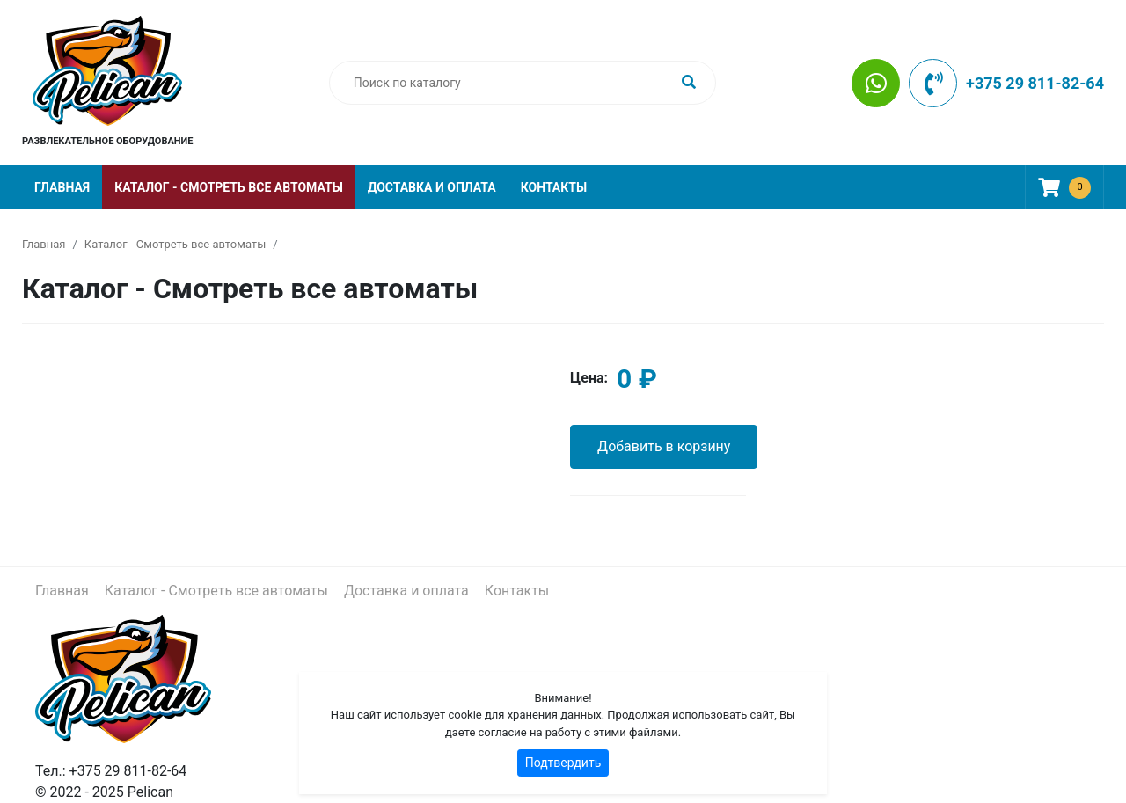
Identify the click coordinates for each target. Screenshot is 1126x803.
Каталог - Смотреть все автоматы (228, 187)
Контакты (554, 187)
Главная (62, 187)
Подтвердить (563, 763)
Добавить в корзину (663, 446)
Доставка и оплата (432, 187)
